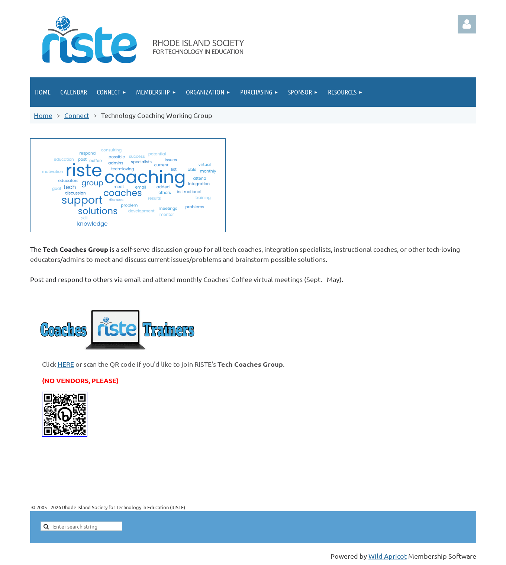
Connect (76, 115)
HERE (66, 364)
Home (43, 115)
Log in (467, 24)
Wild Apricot (387, 556)
